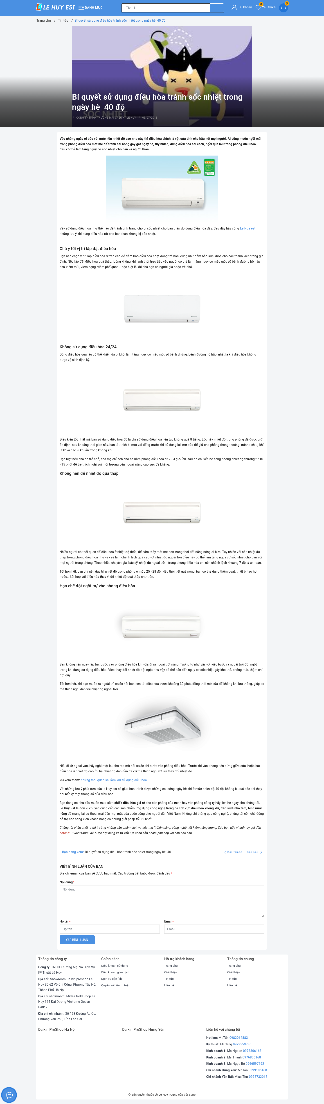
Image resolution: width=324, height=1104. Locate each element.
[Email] (214, 929)
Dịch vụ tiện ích (112, 978)
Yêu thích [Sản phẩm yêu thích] (266, 7)
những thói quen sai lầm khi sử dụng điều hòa (114, 780)
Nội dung (67, 882)
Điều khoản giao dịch (116, 972)
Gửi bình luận (77, 940)
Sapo (192, 1094)
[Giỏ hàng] (283, 7)
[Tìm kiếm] (217, 7)
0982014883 (239, 1038)
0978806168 (252, 1051)
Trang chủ (171, 965)
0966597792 (255, 1063)
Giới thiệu (171, 972)
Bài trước (233, 852)
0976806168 (252, 1057)
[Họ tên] (110, 929)
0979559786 (242, 1044)
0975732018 (258, 1077)
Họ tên (65, 921)
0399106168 (258, 1070)
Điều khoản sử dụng (115, 965)
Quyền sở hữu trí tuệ (115, 985)
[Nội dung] (162, 901)
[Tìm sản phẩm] (166, 7)
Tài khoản (242, 7)
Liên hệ (169, 985)
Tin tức (169, 978)
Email (169, 921)
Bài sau (254, 852)
